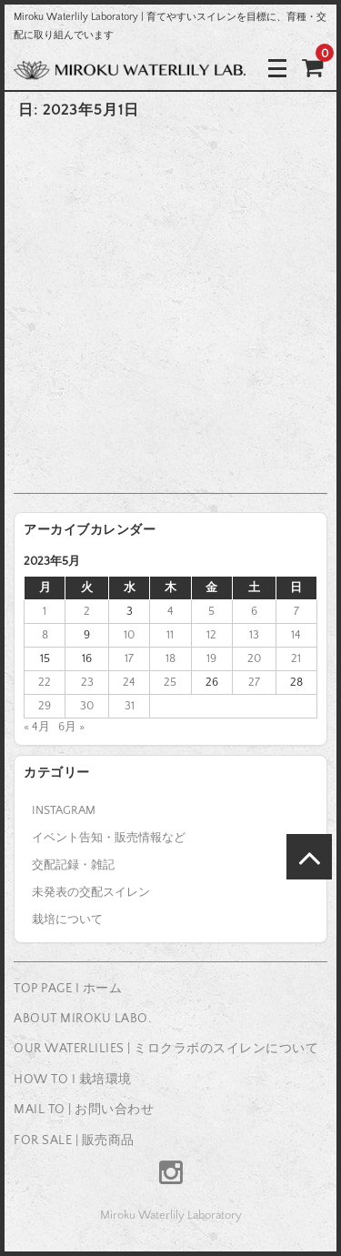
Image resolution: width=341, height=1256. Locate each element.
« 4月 (37, 726)
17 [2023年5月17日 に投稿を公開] (129, 658)
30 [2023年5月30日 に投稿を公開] (87, 705)
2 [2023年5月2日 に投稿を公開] (87, 611)
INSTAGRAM (63, 810)
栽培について (67, 919)
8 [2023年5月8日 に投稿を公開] (45, 634)
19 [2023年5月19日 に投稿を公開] (211, 658)
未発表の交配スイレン (91, 892)
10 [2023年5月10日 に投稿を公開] (129, 634)
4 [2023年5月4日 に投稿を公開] (170, 611)
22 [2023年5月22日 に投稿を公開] (44, 682)
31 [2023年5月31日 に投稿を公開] (130, 705)
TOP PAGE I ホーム (68, 988)
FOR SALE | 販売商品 (74, 1140)
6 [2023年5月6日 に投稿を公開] (254, 611)
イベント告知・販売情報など (109, 837)
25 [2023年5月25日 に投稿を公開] (170, 682)
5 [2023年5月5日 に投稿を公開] (211, 611)
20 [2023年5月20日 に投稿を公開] (254, 658)
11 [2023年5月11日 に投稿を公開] (170, 634)
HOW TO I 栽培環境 (73, 1079)
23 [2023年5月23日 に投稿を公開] (87, 682)
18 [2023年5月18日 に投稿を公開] (170, 658)
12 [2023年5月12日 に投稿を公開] (211, 634)
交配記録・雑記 (73, 865)
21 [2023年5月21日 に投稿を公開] (296, 658)
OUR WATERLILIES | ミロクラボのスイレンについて (166, 1048)
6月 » (71, 726)
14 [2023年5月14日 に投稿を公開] (296, 634)
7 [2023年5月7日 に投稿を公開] (296, 611)
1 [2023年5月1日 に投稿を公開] (44, 611)
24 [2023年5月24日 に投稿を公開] (129, 682)
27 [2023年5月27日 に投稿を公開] (254, 682)
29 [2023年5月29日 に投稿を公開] (44, 705)
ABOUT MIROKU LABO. (82, 1018)
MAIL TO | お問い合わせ (84, 1109)
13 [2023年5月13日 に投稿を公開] (254, 634)
